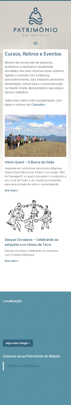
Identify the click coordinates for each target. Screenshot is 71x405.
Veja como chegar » (18, 343)
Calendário (38, 104)
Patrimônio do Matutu (23, 366)
